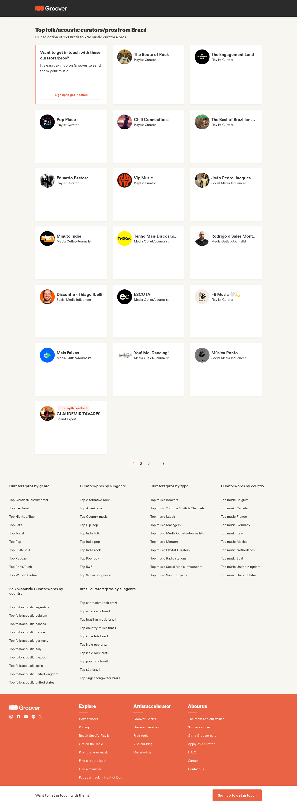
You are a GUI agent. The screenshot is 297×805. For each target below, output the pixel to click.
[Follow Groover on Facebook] (18, 717)
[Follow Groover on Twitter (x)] (41, 717)
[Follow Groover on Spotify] (33, 717)
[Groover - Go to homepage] (44, 707)
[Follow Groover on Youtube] (26, 717)
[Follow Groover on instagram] (11, 717)
